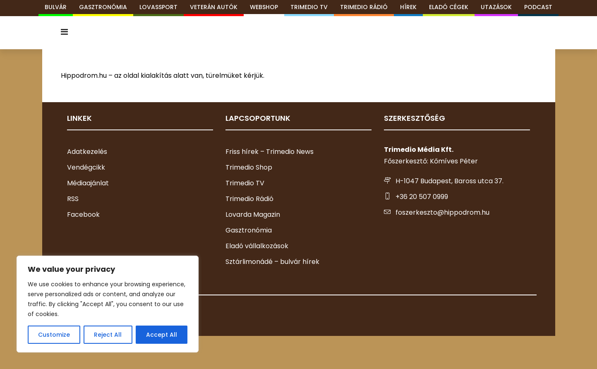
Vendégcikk (86, 167)
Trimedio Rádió (249, 199)
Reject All (108, 335)
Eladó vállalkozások (256, 246)
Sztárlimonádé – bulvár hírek (272, 261)
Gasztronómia (248, 230)
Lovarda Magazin (252, 214)
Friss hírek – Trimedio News (269, 151)
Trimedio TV (244, 183)
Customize (54, 335)
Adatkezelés (87, 151)
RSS (73, 199)
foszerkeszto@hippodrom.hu (442, 212)
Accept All (161, 335)
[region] (108, 304)
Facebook (83, 214)
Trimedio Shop (248, 167)
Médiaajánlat (88, 183)
